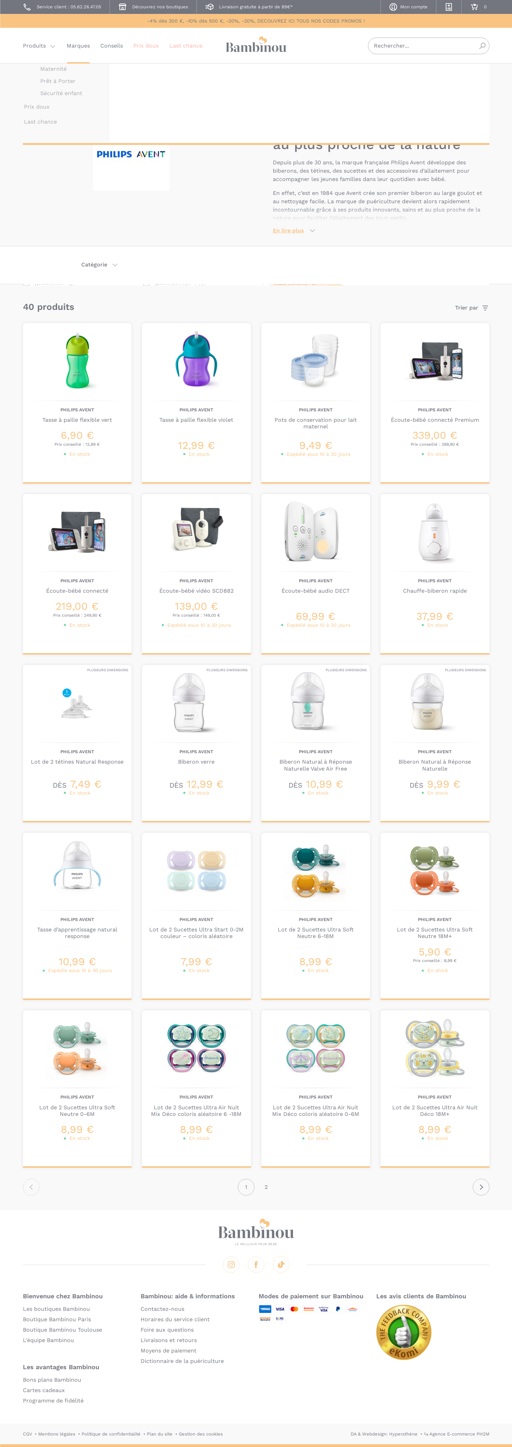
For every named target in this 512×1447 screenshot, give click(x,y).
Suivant (481, 1187)
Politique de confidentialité (111, 1434)
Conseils (111, 46)
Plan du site (160, 1434)
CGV (27, 1434)
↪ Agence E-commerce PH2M (456, 1434)
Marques (78, 46)
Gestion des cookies (201, 1434)
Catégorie (94, 264)
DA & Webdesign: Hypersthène (384, 1434)
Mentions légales (56, 1434)
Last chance (185, 46)
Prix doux (146, 46)
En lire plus (288, 230)
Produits (34, 46)
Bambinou (256, 46)
